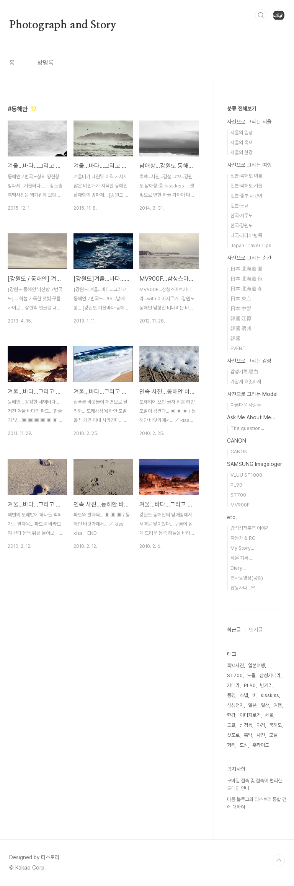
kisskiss (270, 695)
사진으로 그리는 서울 (249, 122)
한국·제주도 (241, 215)
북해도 (275, 725)
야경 (260, 725)
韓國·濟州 (241, 328)
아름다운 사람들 (245, 405)
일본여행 (256, 665)
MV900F (240, 505)
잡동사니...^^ (242, 588)
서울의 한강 (241, 152)
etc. (232, 517)
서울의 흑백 (241, 142)
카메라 (233, 685)
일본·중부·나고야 (246, 196)
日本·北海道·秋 (246, 279)
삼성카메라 (270, 675)
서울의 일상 (241, 132)
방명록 (46, 62)
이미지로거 (250, 715)
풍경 (231, 695)
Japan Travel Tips (250, 245)
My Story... (242, 548)
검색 (261, 15)
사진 (260, 735)
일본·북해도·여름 (246, 176)
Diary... (238, 568)
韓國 (235, 338)
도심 (244, 745)
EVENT (238, 348)
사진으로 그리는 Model (252, 394)
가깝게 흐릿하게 (245, 381)
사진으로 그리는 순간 (249, 258)
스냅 (244, 695)
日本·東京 (241, 298)
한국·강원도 (241, 225)
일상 (265, 705)
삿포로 (233, 735)
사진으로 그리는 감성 (249, 361)
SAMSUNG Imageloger (254, 464)
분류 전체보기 (241, 109)
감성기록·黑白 (244, 372)
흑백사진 (235, 665)
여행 (277, 705)
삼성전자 (235, 705)
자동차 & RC (242, 538)
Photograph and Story (62, 25)
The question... (247, 428)
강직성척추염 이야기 (250, 528)
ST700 (238, 495)
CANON (236, 441)
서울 (269, 715)
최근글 (234, 630)
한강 (231, 715)
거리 (231, 745)
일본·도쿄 (239, 205)
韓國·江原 (241, 318)
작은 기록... (241, 558)
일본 (252, 705)
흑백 (248, 735)
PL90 (236, 485)
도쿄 (231, 725)
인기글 (256, 630)
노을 (251, 675)
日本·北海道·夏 (246, 269)
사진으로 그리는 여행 (249, 165)
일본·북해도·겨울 (246, 186)
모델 (273, 735)
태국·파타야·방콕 (246, 235)
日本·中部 (241, 308)
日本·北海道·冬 (246, 289)
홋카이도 (260, 745)
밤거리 (266, 685)
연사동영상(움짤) (246, 578)
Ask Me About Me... (251, 417)
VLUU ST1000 (246, 475)
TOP (279, 860)
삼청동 (246, 725)
